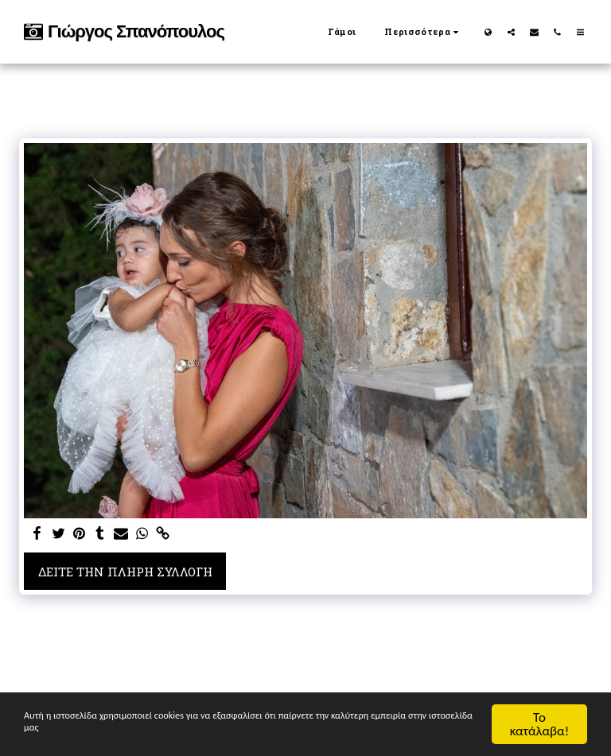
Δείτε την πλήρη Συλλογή (125, 572)
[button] (511, 32)
